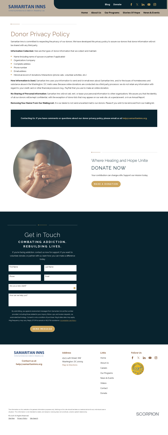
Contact (104, 388)
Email (44, 276)
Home (103, 358)
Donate (117, 4)
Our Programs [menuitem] (112, 12)
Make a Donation (109, 184)
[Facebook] (131, 4)
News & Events (107, 378)
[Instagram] (154, 4)
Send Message (40, 329)
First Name (11, 267)
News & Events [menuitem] (151, 12)
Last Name (46, 267)
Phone (9, 276)
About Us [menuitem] (96, 12)
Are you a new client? (15, 286)
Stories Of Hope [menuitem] (131, 12)
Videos (103, 383)
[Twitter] (137, 4)
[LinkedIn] (143, 4)
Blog (107, 4)
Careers (103, 368)
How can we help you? (16, 295)
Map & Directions (69, 365)
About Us (104, 363)
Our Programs (106, 373)
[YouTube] (149, 4)
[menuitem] (11, 418)
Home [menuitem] (84, 12)
